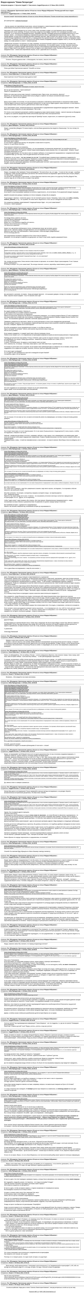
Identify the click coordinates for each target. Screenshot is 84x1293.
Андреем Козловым (21, 20)
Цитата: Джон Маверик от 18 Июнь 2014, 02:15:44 (15, 685)
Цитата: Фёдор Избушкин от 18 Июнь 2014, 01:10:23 (16, 247)
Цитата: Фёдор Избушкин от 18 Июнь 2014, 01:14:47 (16, 272)
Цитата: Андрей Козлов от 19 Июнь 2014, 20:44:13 (15, 889)
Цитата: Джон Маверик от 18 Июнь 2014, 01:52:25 (15, 451)
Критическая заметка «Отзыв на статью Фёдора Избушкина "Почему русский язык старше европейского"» (46, 16)
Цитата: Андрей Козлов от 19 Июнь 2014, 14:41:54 (15, 771)
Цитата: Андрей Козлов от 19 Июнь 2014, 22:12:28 (15, 1071)
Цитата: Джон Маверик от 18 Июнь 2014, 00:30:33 (15, 138)
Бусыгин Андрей (9, 16)
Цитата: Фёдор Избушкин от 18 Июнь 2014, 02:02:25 (16, 514)
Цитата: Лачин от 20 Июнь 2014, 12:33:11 (13, 1239)
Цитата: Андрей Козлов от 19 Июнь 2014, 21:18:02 (15, 952)
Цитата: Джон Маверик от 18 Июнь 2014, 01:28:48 (15, 362)
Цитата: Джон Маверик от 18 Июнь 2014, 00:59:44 (15, 186)
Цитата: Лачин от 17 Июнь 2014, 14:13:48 (13, 85)
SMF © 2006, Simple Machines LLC (48, 1291)
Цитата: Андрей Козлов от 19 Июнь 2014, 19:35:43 (15, 845)
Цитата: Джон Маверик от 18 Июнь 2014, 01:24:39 (15, 305)
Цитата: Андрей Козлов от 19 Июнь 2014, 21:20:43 (15, 993)
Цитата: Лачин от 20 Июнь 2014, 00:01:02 (13, 1173)
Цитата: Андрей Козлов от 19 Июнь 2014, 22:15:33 (15, 1098)
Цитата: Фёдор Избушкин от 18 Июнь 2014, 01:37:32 (16, 397)
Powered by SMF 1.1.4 (34, 1291)
